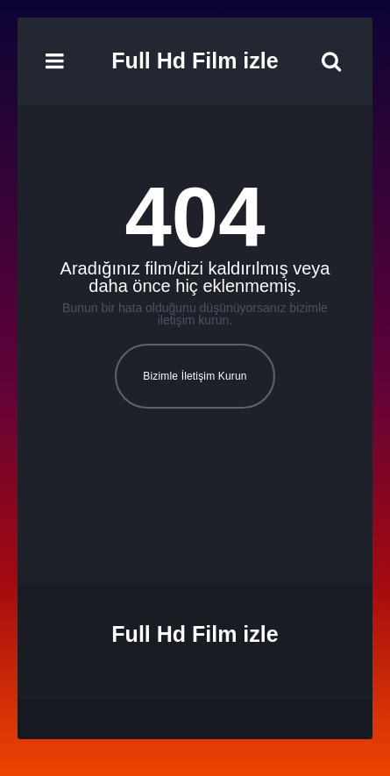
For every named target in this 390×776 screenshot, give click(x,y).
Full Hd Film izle (194, 60)
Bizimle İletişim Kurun (194, 376)
